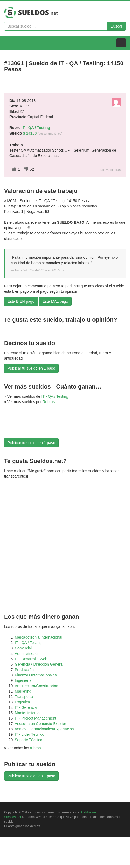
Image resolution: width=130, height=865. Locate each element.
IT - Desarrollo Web (31, 659)
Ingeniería (23, 680)
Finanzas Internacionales (36, 675)
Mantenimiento (27, 713)
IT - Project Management (35, 718)
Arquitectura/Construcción (36, 686)
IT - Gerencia (26, 707)
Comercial (23, 648)
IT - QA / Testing (54, 396)
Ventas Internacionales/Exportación (44, 729)
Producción (24, 670)
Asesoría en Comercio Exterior (40, 723)
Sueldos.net (88, 812)
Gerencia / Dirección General (39, 664)
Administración (27, 653)
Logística (22, 702)
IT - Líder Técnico (29, 734)
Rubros (49, 402)
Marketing (23, 691)
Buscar (116, 26)
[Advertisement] (31, 425)
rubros (35, 748)
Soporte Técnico (28, 740)
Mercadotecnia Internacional (38, 637)
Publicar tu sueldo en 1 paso (31, 368)
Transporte (24, 696)
